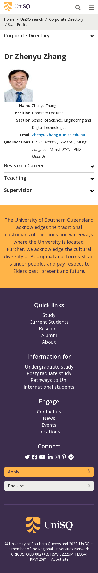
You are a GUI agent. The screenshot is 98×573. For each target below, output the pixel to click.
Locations (49, 432)
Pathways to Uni (49, 380)
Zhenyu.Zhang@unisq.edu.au (58, 134)
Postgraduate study (49, 373)
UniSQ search (31, 19)
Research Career (24, 166)
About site (59, 559)
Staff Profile (18, 24)
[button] (49, 36)
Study (49, 315)
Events (49, 425)
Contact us (49, 411)
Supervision (18, 191)
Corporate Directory (66, 19)
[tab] (49, 36)
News (49, 418)
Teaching (15, 178)
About (49, 342)
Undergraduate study (49, 367)
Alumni (49, 335)
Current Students (49, 322)
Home (9, 19)
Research (49, 328)
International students (49, 387)
